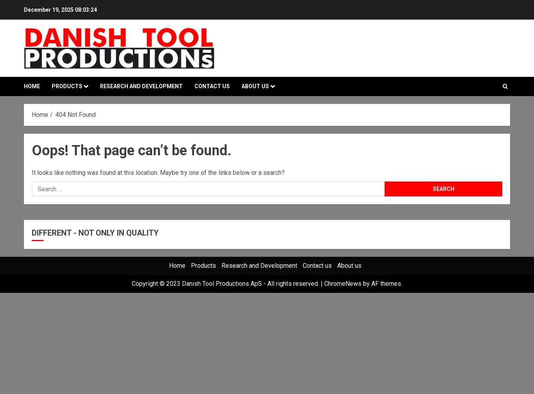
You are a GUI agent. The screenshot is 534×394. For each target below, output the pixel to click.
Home (32, 86)
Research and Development (141, 86)
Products (67, 86)
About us (255, 86)
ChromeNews (342, 283)
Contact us (212, 86)
